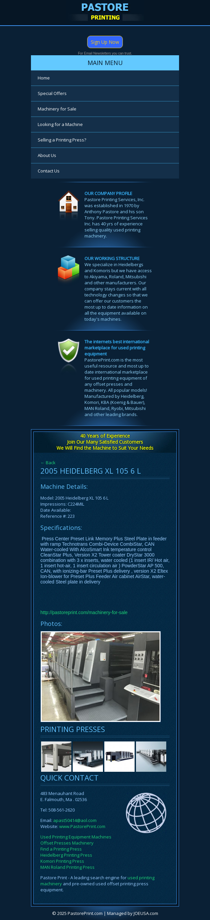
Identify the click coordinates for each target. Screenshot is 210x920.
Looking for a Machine (60, 124)
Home (44, 78)
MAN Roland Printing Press (67, 867)
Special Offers (52, 93)
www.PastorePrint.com (82, 826)
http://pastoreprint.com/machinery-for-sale (84, 612)
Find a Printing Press (61, 849)
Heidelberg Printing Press (66, 855)
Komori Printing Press (62, 861)
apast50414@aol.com (75, 820)
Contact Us (49, 171)
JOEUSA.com (146, 913)
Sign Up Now (105, 42)
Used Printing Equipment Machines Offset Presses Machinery (75, 840)
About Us (47, 155)
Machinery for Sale (57, 109)
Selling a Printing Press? (62, 140)
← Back (48, 462)
